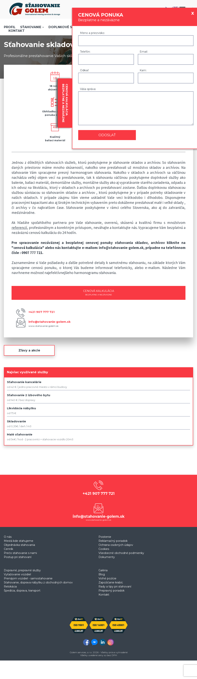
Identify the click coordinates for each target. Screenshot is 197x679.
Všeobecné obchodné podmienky (121, 553)
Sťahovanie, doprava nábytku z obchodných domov (38, 582)
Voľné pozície (107, 578)
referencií (19, 227)
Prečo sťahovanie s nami (20, 553)
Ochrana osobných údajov (115, 545)
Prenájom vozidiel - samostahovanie (28, 578)
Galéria (103, 570)
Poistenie (104, 537)
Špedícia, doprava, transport (22, 590)
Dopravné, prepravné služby (22, 570)
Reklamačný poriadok (113, 541)
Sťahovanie (30, 27)
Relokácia (10, 586)
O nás (8, 537)
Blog (101, 574)
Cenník (8, 549)
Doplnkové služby (65, 27)
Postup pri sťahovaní (17, 557)
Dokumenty (106, 557)
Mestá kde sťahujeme (18, 541)
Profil (10, 27)
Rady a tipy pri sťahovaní (114, 586)
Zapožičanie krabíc (110, 582)
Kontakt (16, 31)
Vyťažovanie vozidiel (17, 574)
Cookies (103, 549)
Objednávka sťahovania (19, 545)
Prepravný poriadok (111, 590)
